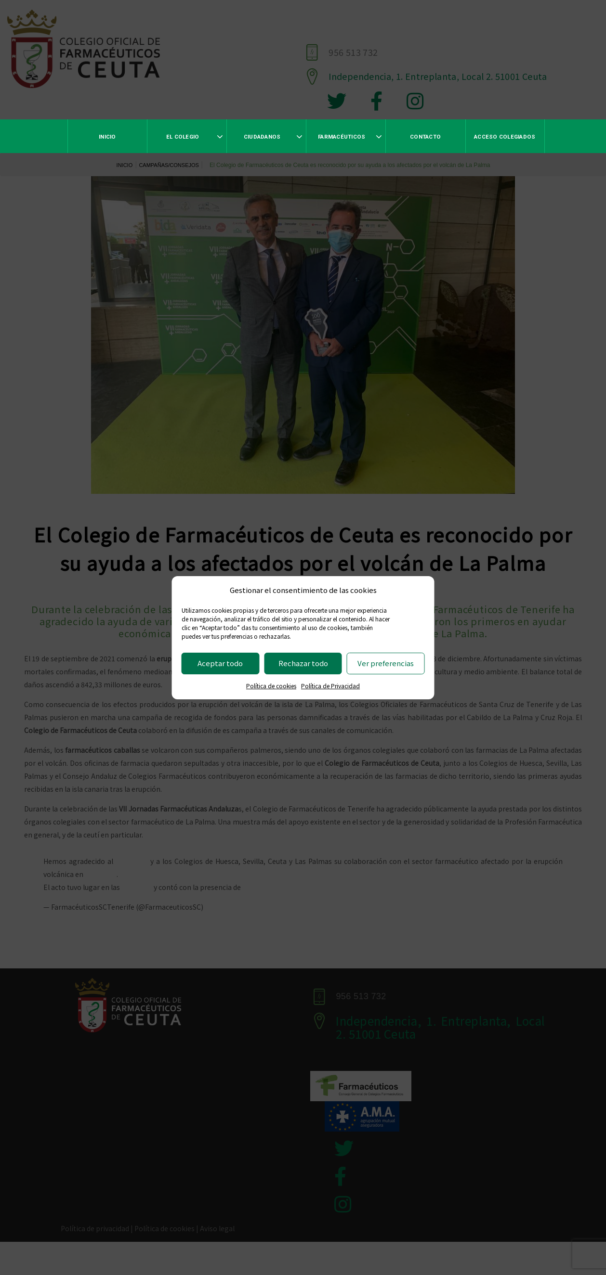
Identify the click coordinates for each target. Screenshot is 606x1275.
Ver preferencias (385, 663)
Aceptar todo (220, 663)
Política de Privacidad (330, 686)
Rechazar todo (303, 663)
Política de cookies (271, 686)
